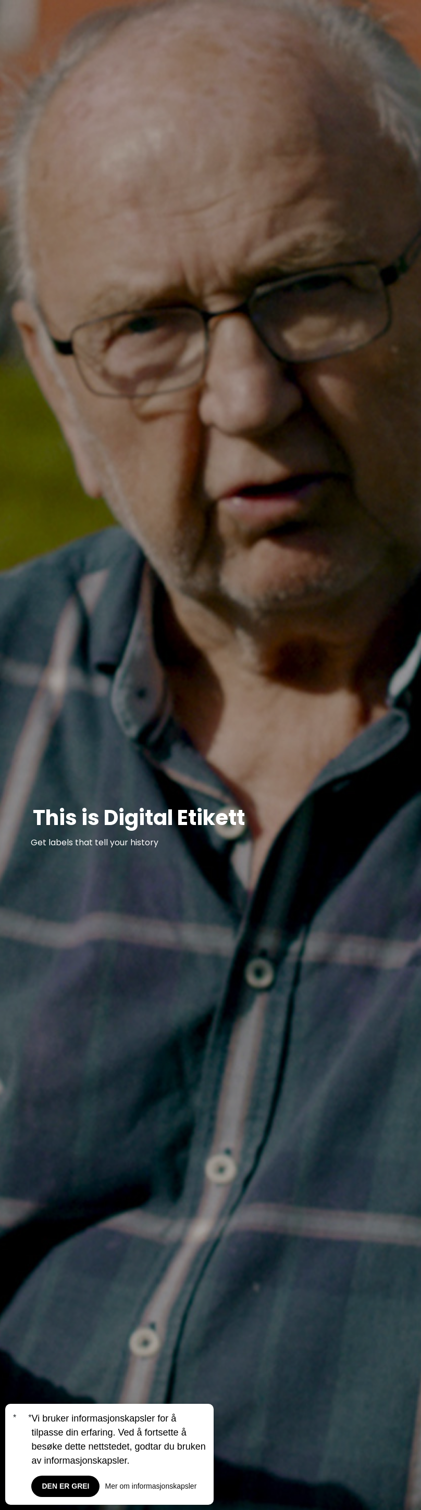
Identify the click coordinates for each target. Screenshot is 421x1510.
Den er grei (65, 1486)
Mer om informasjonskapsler (150, 1486)
